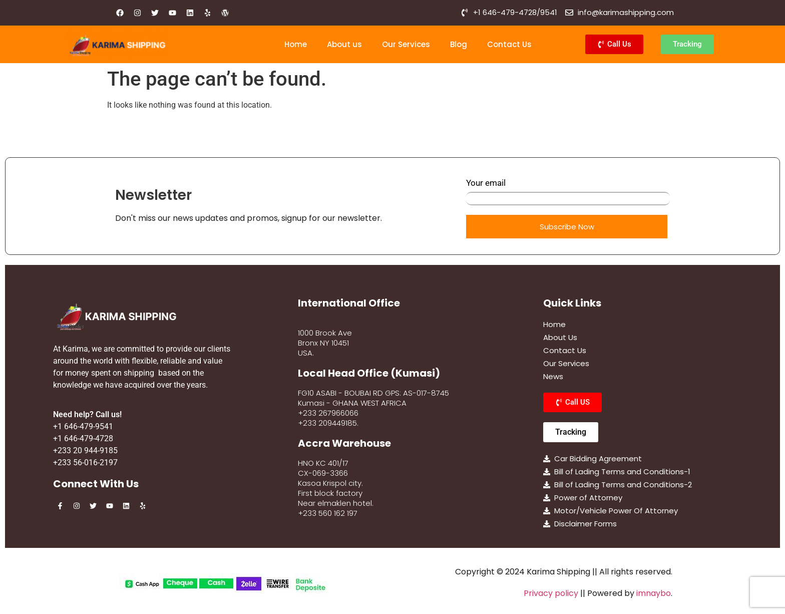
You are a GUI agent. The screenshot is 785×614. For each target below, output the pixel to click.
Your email (568, 191)
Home (295, 44)
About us (344, 44)
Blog (458, 44)
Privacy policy (551, 593)
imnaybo (653, 593)
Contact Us (509, 44)
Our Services (406, 44)
